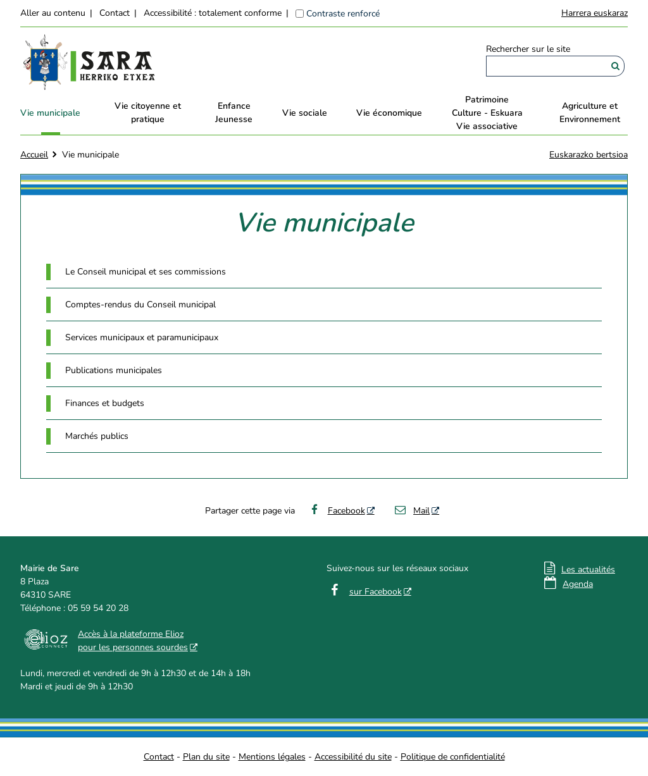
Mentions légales (272, 757)
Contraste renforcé (343, 14)
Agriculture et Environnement (589, 112)
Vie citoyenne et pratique (148, 112)
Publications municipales (113, 370)
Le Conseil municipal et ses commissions (145, 272)
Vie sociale (304, 113)
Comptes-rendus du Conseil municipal (140, 305)
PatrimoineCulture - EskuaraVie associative (487, 113)
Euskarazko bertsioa (588, 155)
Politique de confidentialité (453, 757)
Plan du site (206, 757)
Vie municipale (50, 113)
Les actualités (588, 570)
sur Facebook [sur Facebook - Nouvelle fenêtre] (375, 592)
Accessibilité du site (353, 757)
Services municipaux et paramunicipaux (141, 337)
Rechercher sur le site (528, 49)
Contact (114, 13)
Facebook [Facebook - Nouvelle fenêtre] (336, 511)
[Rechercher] (615, 66)
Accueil (34, 155)
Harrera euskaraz (594, 13)
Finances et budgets (104, 403)
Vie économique (389, 113)
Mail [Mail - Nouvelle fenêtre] (412, 511)
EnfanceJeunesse (233, 112)
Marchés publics (96, 436)
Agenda (578, 584)
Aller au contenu (52, 13)
